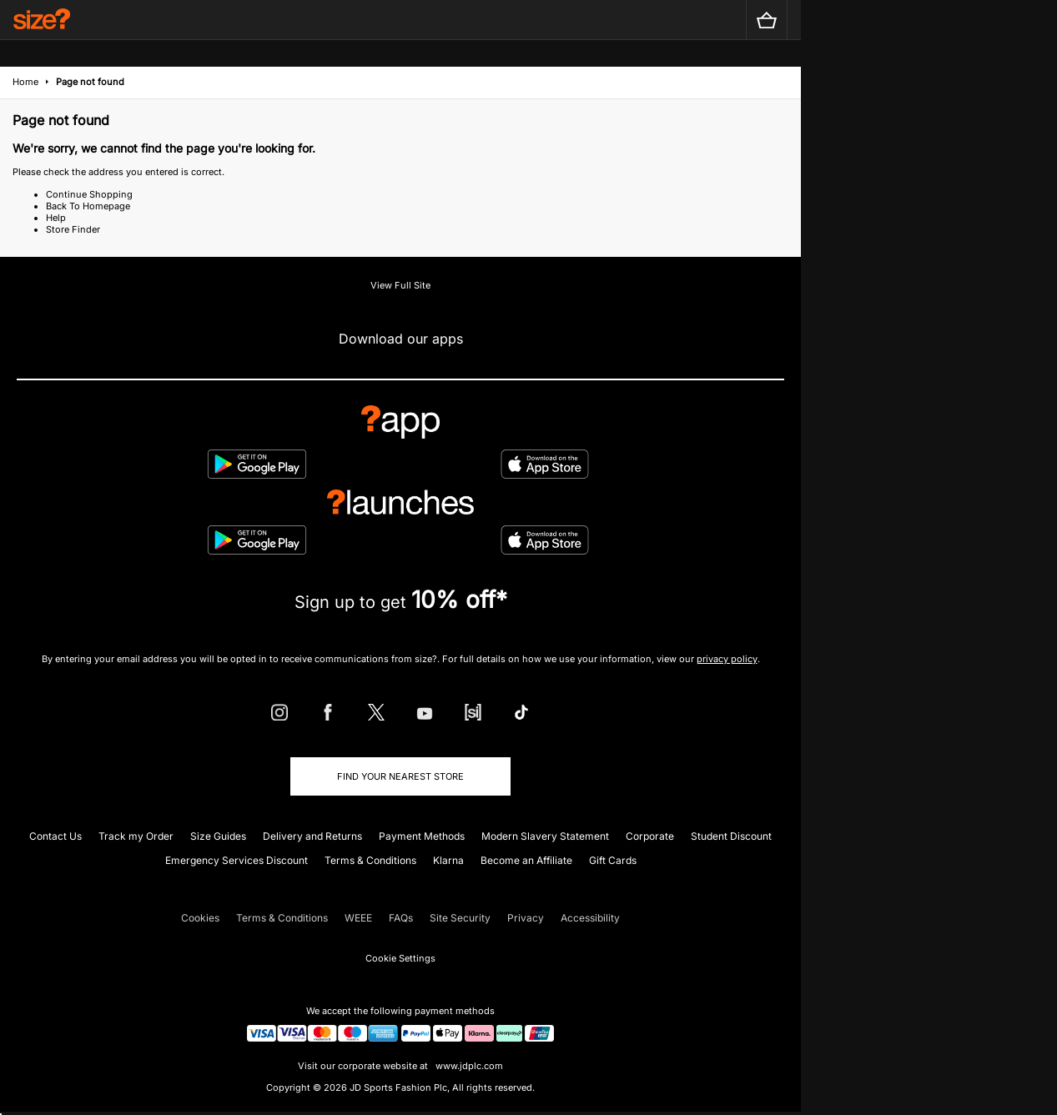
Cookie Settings (400, 958)
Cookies (200, 918)
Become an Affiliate (526, 860)
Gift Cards (613, 860)
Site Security (460, 918)
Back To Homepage (88, 206)
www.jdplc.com (468, 1066)
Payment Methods (422, 836)
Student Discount (731, 836)
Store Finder (73, 229)
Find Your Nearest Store (400, 776)
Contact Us (55, 836)
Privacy (525, 918)
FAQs (401, 918)
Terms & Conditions (370, 860)
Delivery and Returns (312, 836)
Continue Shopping (89, 194)
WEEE (358, 918)
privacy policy (727, 659)
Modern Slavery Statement (545, 836)
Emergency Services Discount (236, 860)
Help (56, 218)
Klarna (448, 860)
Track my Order (136, 836)
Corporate (650, 836)
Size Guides (218, 836)
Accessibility (590, 918)
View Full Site (400, 285)
